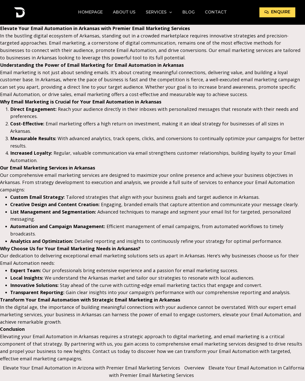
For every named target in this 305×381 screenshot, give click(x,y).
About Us (124, 12)
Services (159, 12)
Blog (188, 12)
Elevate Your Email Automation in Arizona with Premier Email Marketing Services (91, 368)
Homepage (90, 12)
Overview (194, 368)
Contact (216, 12)
